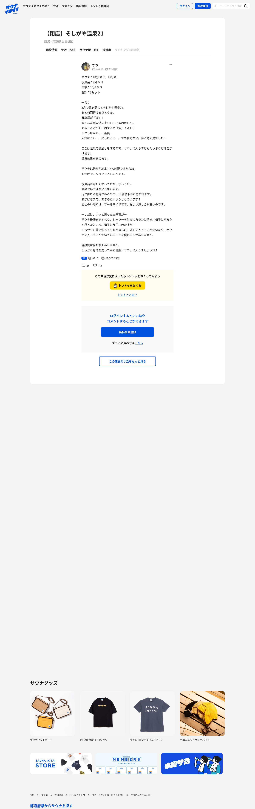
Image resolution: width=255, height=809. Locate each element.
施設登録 (81, 6)
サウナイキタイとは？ (36, 6)
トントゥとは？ (127, 294)
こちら (139, 343)
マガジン (67, 6)
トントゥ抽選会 (99, 6)
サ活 (55, 6)
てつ (95, 65)
